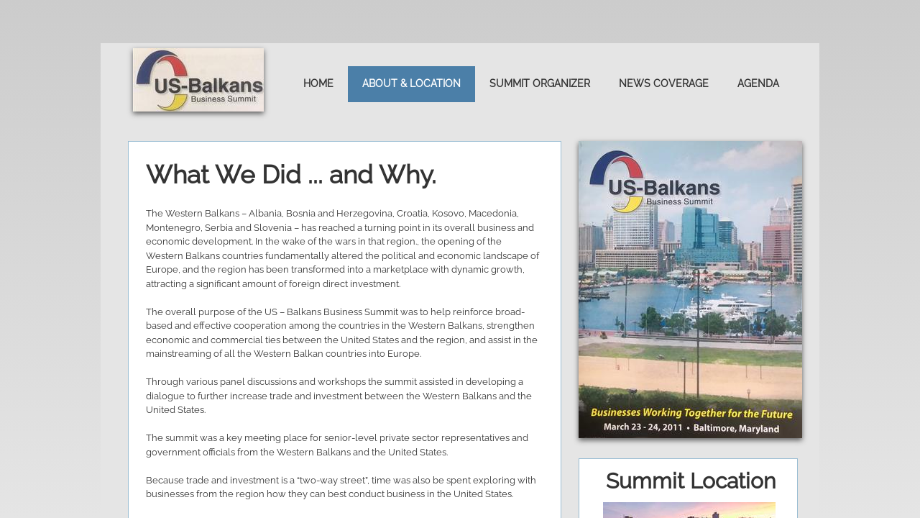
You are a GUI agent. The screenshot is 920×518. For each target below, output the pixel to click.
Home (318, 83)
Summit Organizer (539, 83)
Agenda (758, 83)
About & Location (411, 83)
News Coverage (664, 83)
